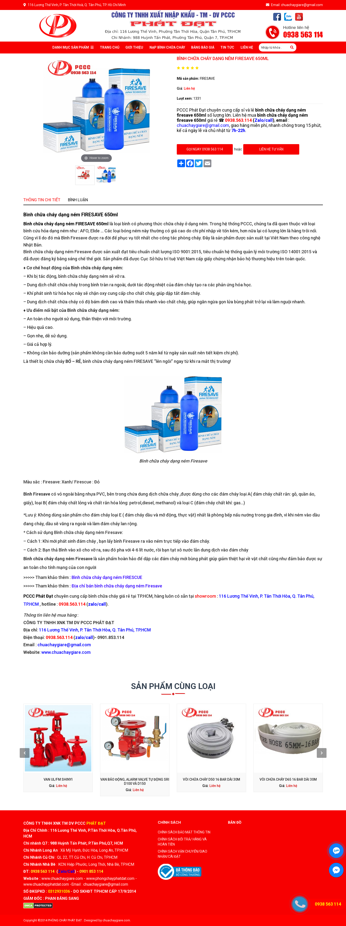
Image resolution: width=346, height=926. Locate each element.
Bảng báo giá (202, 47)
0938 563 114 (303, 35)
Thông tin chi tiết (113, 328)
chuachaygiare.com (116, 920)
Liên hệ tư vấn (271, 149)
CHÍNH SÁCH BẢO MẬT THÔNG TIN (184, 832)
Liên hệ (189, 88)
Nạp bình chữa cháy (167, 47)
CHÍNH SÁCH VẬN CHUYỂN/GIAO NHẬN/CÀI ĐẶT (182, 853)
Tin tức (227, 47)
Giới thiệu (134, 47)
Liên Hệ (247, 47)
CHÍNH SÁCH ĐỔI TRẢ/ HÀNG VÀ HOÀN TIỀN (182, 841)
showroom (188, 508)
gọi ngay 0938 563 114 (205, 149)
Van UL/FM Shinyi (121, 750)
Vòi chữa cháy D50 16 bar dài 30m (191, 750)
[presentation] (105, 746)
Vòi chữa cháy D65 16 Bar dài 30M (226, 750)
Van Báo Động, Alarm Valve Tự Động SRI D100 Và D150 (156, 751)
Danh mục (73, 47)
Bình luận (129, 328)
